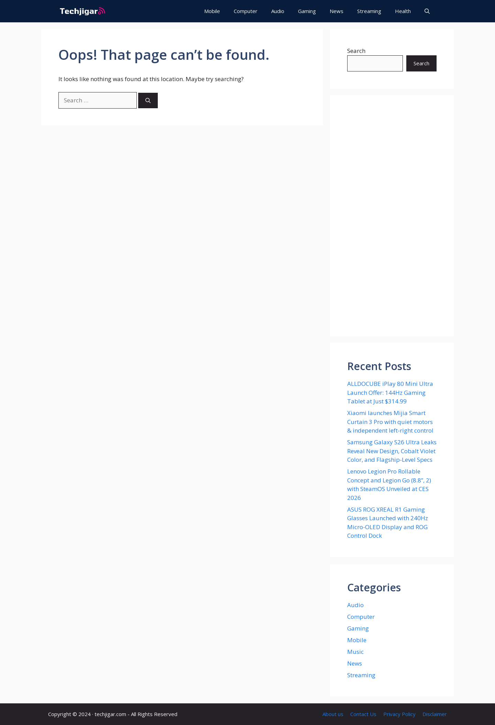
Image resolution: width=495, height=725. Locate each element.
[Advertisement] (392, 216)
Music (355, 652)
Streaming (369, 11)
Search (356, 51)
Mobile (212, 11)
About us (332, 714)
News (336, 11)
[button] (427, 11)
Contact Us (363, 714)
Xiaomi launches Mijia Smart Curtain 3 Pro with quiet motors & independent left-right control (390, 421)
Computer (245, 11)
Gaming (307, 11)
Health (403, 11)
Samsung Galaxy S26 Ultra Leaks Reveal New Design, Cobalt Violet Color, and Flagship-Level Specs (392, 451)
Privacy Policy (399, 714)
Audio (277, 11)
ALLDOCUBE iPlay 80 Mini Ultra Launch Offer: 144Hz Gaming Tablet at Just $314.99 (390, 392)
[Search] (148, 100)
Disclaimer (434, 714)
